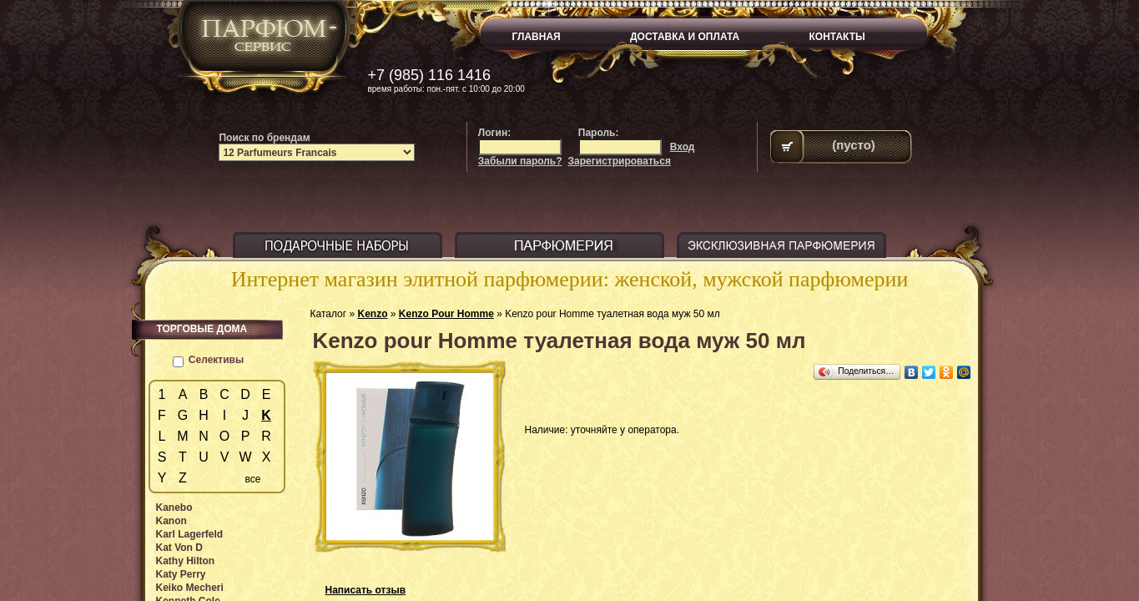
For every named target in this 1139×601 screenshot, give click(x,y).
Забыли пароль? (520, 161)
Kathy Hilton (185, 561)
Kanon (171, 521)
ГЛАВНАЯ (536, 37)
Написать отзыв (365, 590)
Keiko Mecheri (190, 587)
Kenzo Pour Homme (446, 314)
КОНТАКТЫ (837, 37)
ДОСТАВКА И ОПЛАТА (684, 37)
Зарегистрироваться (619, 161)
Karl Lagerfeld (190, 534)
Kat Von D (179, 547)
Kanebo (174, 507)
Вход (682, 147)
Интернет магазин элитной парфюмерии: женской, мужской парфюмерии (570, 279)
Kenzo (372, 314)
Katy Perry (181, 574)
